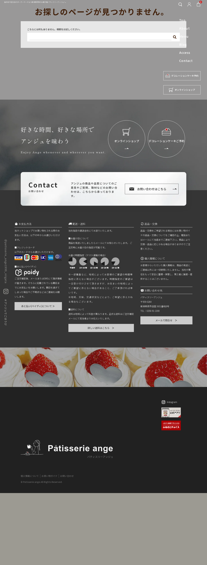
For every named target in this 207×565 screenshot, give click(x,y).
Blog (183, 44)
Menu (184, 36)
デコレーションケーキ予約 (181, 76)
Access (184, 52)
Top (182, 20)
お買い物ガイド (49, 476)
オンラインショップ (182, 90)
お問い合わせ (67, 476)
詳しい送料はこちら (101, 328)
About (184, 28)
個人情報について (30, 476)
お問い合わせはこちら (151, 189)
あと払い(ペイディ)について (38, 306)
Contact (186, 60)
